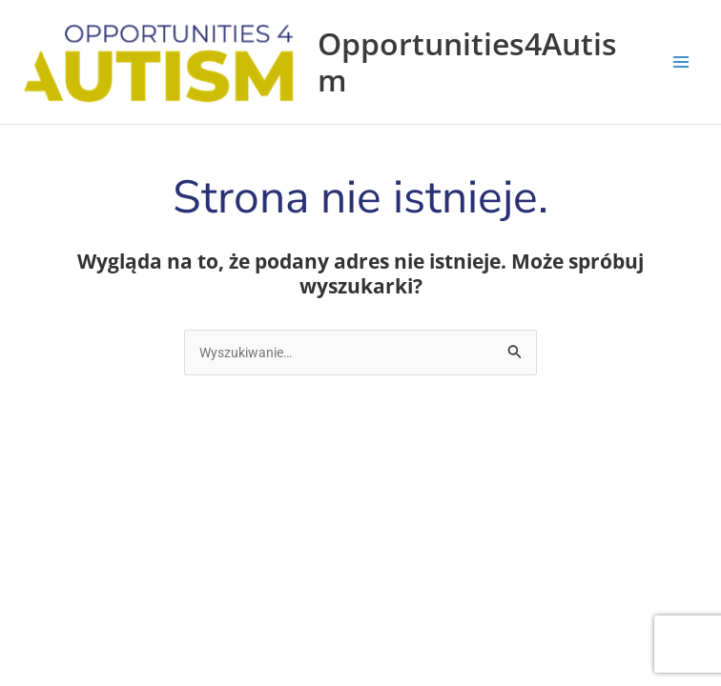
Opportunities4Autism (467, 61)
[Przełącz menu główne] (681, 62)
